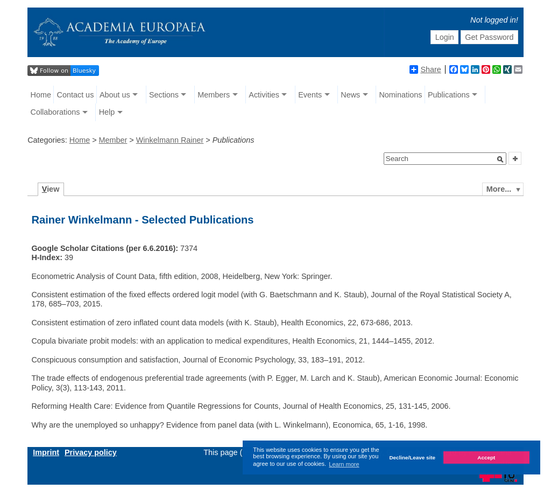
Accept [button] (486, 457)
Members (213, 94)
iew (51, 189)
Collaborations (55, 112)
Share (425, 69)
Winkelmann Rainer (170, 140)
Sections (164, 94)
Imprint (46, 452)
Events (310, 94)
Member (113, 140)
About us (115, 94)
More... (498, 189)
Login (444, 37)
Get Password (489, 37)
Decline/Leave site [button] (412, 457)
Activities (264, 94)
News (350, 94)
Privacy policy (91, 452)
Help (107, 112)
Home (41, 94)
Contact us (75, 94)
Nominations (400, 94)
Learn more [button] (344, 464)
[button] (500, 159)
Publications (449, 94)
